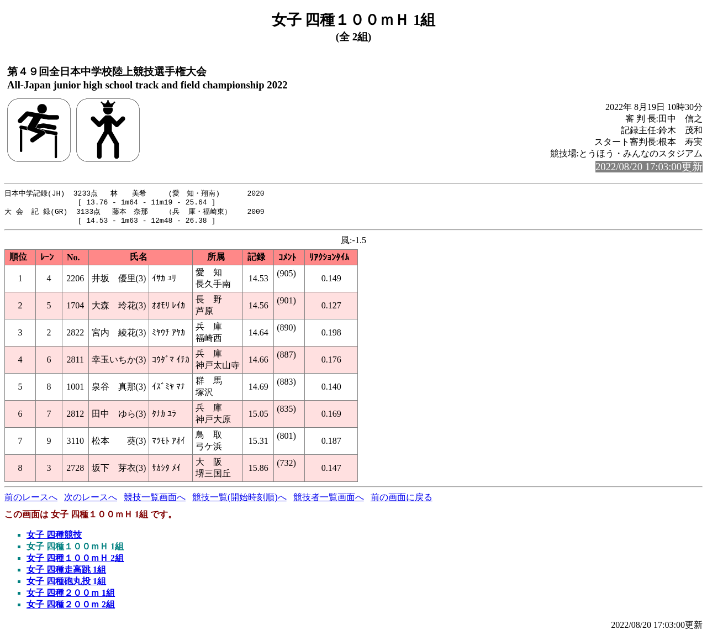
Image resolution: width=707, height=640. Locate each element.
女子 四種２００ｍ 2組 (71, 608)
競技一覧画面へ (155, 501)
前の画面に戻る (401, 501)
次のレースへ (90, 501)
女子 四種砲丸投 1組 (66, 585)
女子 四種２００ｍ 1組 (71, 597)
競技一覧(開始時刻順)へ (239, 501)
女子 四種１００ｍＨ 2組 (75, 562)
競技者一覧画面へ (328, 501)
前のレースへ (30, 501)
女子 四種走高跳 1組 (66, 574)
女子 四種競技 (54, 539)
